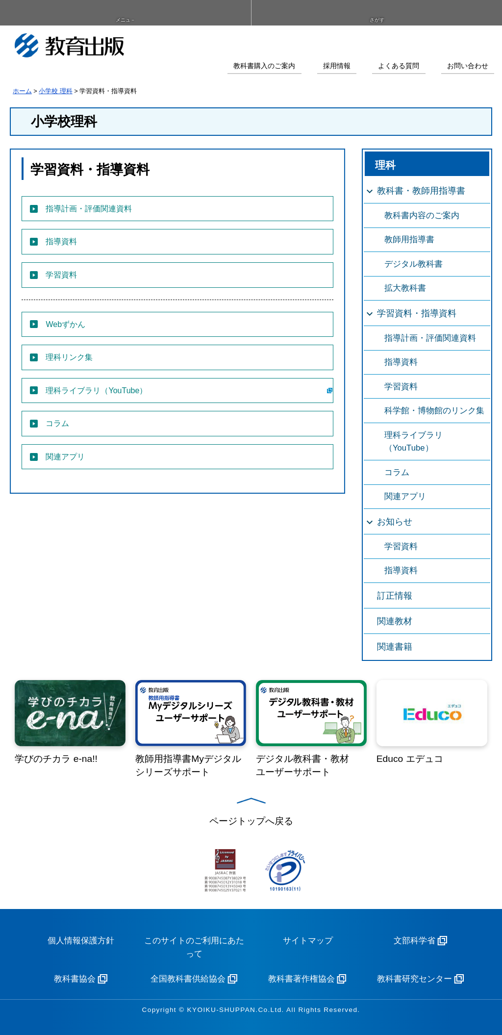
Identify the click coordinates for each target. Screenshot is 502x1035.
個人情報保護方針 (81, 940)
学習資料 (401, 386)
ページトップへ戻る (251, 821)
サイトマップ (308, 940)
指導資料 (401, 362)
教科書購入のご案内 (264, 66)
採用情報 (337, 66)
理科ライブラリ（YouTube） (413, 441)
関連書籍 (394, 647)
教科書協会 (75, 979)
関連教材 (394, 621)
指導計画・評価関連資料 (430, 338)
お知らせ (394, 522)
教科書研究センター (414, 979)
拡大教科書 (405, 288)
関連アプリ (405, 496)
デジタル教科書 (413, 264)
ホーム (22, 91)
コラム (396, 472)
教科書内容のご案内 (421, 215)
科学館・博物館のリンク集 (434, 410)
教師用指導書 (409, 239)
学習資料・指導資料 (416, 313)
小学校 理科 (56, 91)
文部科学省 (414, 940)
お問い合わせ (467, 66)
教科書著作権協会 (301, 979)
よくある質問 (398, 66)
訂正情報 (394, 596)
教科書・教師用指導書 (421, 191)
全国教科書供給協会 (188, 979)
